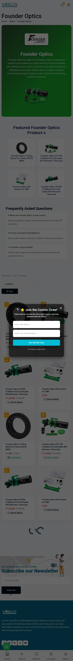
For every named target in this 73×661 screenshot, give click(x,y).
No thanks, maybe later (36, 349)
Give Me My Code (36, 342)
